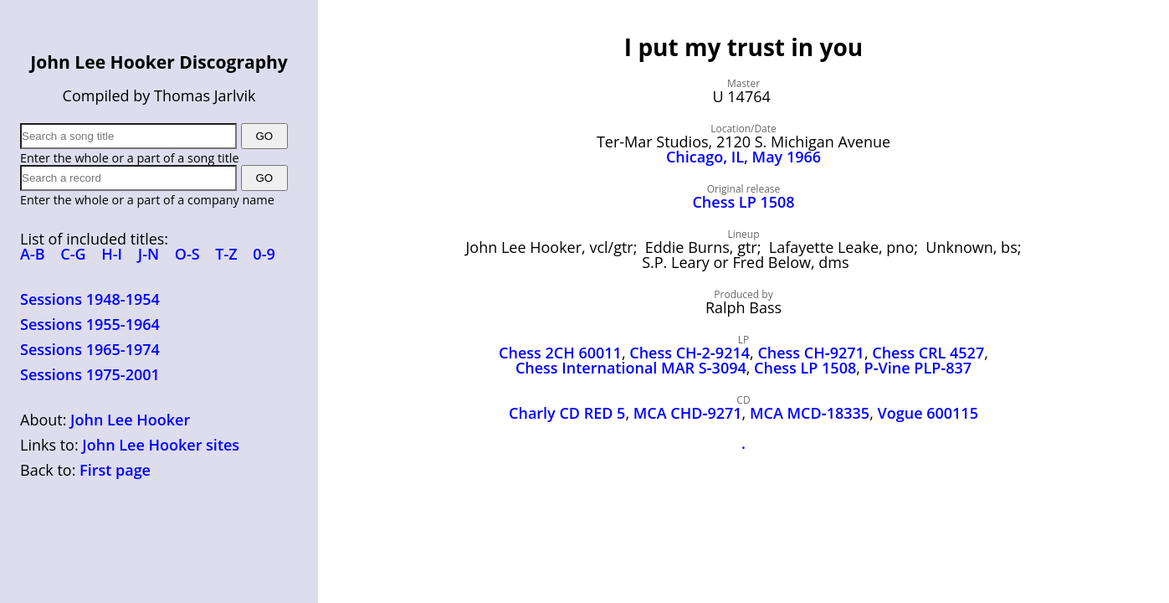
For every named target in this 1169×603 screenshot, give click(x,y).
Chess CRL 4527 (928, 353)
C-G (72, 254)
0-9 (263, 254)
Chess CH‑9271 (810, 353)
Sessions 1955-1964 (90, 324)
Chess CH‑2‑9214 (689, 353)
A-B (32, 254)
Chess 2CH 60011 (560, 353)
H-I (111, 254)
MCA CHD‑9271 (687, 413)
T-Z (226, 254)
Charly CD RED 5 (567, 413)
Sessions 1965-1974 (90, 349)
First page (115, 470)
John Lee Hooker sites (160, 445)
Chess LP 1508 (743, 202)
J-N (148, 254)
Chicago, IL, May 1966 (743, 157)
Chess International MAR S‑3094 (630, 368)
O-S (187, 254)
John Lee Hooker (130, 420)
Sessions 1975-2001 (90, 374)
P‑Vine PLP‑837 (918, 368)
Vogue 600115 (928, 413)
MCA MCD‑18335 (809, 413)
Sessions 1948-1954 (90, 299)
